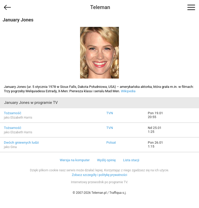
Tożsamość (12, 113)
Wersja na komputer (75, 160)
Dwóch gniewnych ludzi (21, 142)
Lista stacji (131, 160)
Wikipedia (128, 91)
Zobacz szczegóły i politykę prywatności (99, 175)
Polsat (111, 142)
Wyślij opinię (106, 160)
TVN (109, 113)
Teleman (100, 7)
